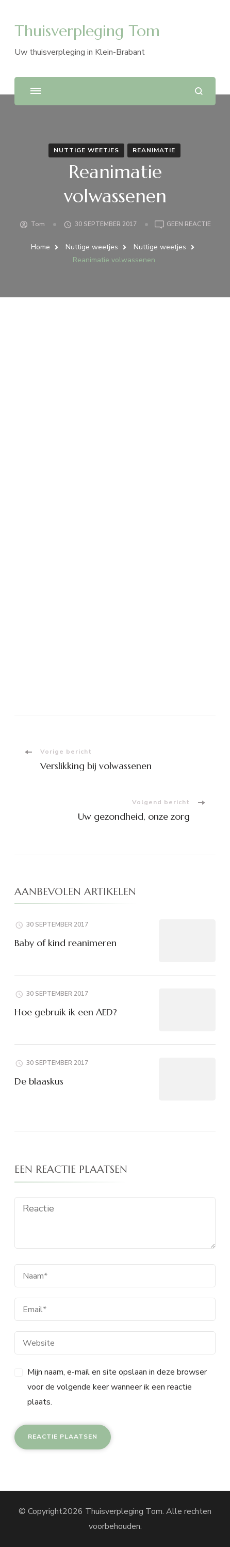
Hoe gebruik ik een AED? (65, 1012)
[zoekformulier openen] (198, 91)
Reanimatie (154, 150)
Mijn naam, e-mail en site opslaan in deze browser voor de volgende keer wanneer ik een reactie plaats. (117, 1387)
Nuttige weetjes (86, 150)
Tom (38, 224)
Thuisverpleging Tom (87, 30)
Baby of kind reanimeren (65, 943)
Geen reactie (189, 224)
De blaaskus (38, 1081)
